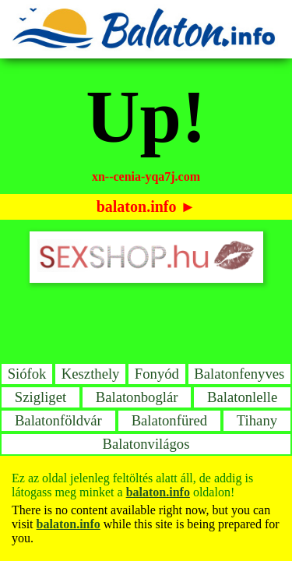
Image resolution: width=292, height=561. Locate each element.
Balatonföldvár (58, 420)
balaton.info (137, 206)
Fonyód (157, 373)
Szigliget (40, 397)
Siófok (27, 373)
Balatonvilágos (146, 444)
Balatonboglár (137, 397)
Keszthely (91, 373)
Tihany (257, 420)
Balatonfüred (169, 420)
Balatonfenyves (239, 373)
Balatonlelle (242, 397)
